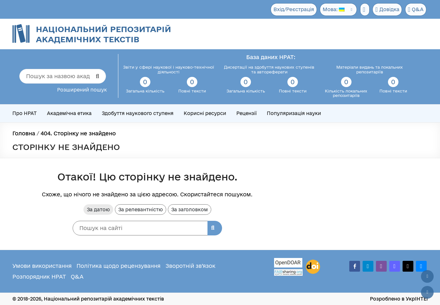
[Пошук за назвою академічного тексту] (62, 76)
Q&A (415, 9)
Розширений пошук (82, 89)
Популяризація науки (294, 113)
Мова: (331, 9)
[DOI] (313, 267)
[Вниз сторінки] (427, 292)
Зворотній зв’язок (190, 266)
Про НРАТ (24, 113)
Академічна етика (69, 113)
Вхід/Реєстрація (291, 9)
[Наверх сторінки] (427, 276)
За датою (98, 209)
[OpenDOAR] (288, 263)
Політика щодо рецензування (118, 266)
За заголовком (189, 209)
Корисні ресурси (205, 113)
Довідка (386, 9)
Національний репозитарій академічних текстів (103, 34)
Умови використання (42, 266)
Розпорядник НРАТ (39, 277)
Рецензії (246, 113)
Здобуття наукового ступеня (138, 113)
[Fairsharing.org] (288, 272)
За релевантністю (140, 209)
